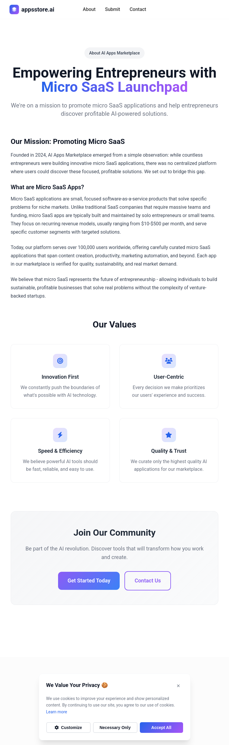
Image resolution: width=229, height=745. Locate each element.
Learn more (56, 711)
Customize (68, 727)
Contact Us (147, 580)
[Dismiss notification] (178, 686)
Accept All (161, 727)
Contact (137, 9)
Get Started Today (89, 580)
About (89, 9)
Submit (112, 9)
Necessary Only (115, 727)
